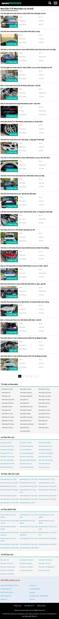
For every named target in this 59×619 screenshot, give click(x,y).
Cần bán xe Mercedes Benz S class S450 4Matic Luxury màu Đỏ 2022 (25, 157)
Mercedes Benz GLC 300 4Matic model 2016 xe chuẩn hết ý (22, 121)
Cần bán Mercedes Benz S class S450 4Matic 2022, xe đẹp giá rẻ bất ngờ (26, 212)
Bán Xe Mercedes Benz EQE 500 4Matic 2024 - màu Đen (20, 103)
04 (31, 376)
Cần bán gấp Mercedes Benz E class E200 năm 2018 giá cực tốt (23, 13)
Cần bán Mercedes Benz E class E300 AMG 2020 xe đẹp (20, 31)
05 (35, 376)
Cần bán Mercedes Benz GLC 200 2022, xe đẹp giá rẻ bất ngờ (22, 139)
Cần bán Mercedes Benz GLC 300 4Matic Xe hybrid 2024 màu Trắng (25, 302)
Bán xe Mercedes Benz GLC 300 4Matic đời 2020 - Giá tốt (21, 320)
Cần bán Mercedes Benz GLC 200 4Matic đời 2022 (18, 194)
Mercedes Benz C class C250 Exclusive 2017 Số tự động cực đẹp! (24, 356)
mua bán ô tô (29, 606)
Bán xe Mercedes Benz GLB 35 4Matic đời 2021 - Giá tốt (20, 85)
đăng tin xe (41, 606)
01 (20, 376)
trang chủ (17, 606)
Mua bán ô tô (5, 560)
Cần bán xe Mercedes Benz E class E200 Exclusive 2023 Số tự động (25, 248)
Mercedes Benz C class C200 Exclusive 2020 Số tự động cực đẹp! (24, 338)
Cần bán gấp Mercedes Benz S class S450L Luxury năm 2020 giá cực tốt (26, 67)
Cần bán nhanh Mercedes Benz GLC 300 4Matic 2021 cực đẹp (22, 176)
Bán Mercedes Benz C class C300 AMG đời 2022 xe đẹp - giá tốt (23, 284)
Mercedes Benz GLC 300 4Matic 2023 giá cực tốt (18, 230)
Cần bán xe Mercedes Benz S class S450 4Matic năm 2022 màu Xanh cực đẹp (28, 49)
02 (23, 376)
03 (27, 376)
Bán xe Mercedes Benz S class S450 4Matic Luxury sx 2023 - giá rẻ (24, 266)
